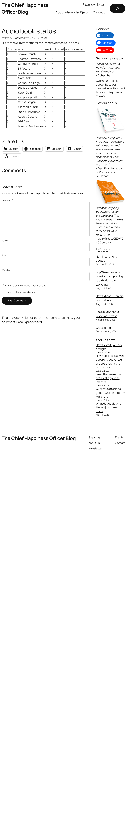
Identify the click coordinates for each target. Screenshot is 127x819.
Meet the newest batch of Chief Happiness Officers (110, 378)
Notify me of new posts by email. (21, 292)
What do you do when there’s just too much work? (109, 407)
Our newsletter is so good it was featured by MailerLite (110, 392)
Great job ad (103, 328)
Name (5, 240)
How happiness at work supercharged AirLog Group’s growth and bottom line (110, 361)
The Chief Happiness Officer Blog (25, 8)
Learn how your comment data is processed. (41, 319)
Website (6, 270)
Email (5, 255)
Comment (7, 199)
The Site (43, 37)
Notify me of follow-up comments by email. (26, 285)
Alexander (18, 37)
